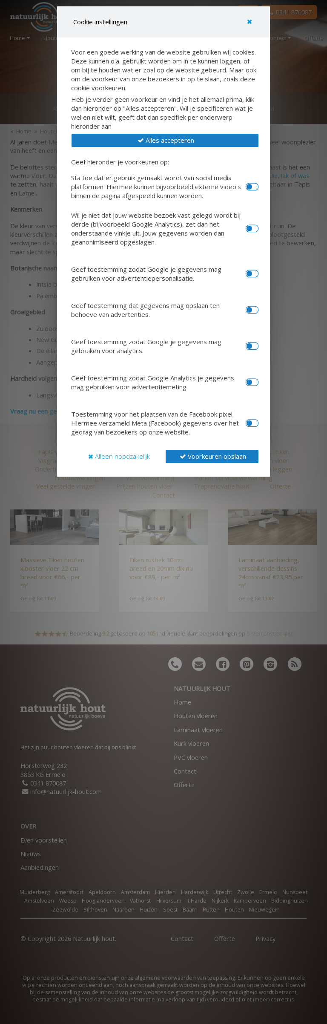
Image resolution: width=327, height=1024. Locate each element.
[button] (165, 140)
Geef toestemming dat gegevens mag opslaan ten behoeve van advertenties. (145, 310)
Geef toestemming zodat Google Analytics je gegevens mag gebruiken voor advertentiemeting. (152, 382)
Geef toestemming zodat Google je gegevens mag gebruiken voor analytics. (146, 346)
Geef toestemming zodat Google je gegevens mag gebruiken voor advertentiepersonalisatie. (146, 273)
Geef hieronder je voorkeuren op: (120, 162)
